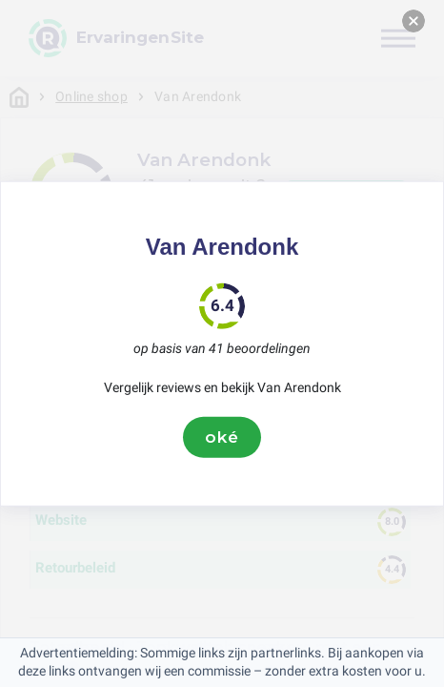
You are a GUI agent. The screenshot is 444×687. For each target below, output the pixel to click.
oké (222, 437)
